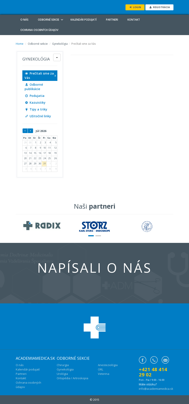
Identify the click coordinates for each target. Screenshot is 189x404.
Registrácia (159, 7)
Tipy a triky (36, 109)
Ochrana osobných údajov (39, 30)
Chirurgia (63, 365)
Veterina (103, 374)
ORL (100, 369)
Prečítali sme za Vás (39, 75)
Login (135, 7)
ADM (46, 7)
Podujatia (35, 96)
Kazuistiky (35, 102)
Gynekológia (65, 369)
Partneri (112, 19)
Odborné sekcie (48, 19)
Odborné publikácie (34, 86)
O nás (24, 19)
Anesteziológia (108, 365)
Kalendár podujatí (84, 19)
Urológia (62, 374)
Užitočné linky (38, 116)
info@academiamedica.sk (156, 389)
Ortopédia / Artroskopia (72, 378)
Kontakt (133, 19)
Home (19, 44)
